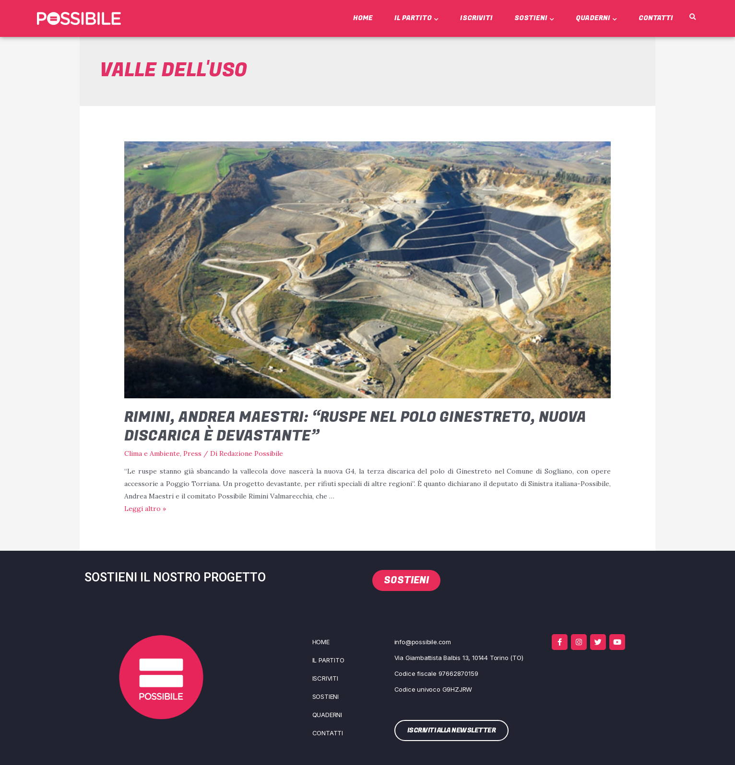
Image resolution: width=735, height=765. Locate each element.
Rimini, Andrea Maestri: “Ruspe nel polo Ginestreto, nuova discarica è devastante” (355, 427)
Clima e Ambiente (152, 453)
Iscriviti (476, 18)
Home (363, 18)
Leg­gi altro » (145, 508)
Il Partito (416, 18)
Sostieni (534, 18)
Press (192, 453)
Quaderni (596, 18)
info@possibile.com (422, 642)
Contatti (656, 18)
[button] (692, 17)
